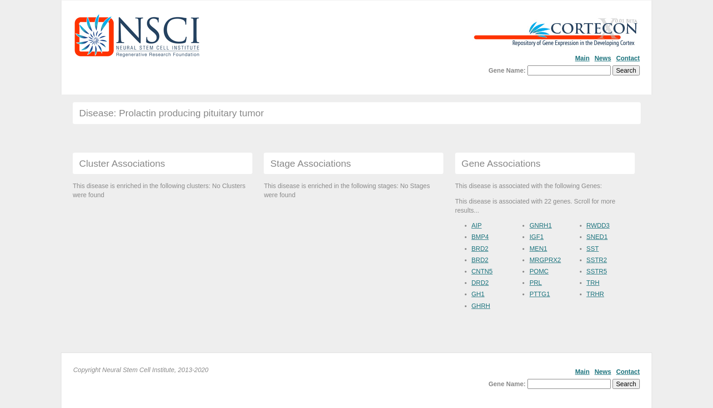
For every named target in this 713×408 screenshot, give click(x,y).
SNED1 (597, 236)
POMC (538, 271)
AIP (477, 225)
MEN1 (538, 248)
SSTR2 (597, 260)
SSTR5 (597, 271)
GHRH (481, 305)
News (602, 58)
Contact (628, 58)
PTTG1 (539, 294)
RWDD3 (598, 225)
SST (593, 248)
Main (582, 58)
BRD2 (480, 248)
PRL (535, 282)
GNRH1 (540, 225)
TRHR (595, 294)
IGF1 (536, 236)
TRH (593, 282)
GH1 (478, 294)
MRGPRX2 (545, 260)
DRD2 (480, 282)
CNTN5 (482, 271)
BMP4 (480, 236)
